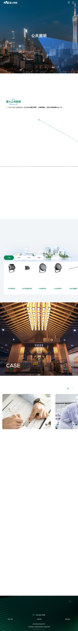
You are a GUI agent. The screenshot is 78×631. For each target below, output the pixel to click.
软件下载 (10, 619)
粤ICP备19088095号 (39, 624)
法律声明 (39, 619)
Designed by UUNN (39, 629)
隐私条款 (67, 619)
